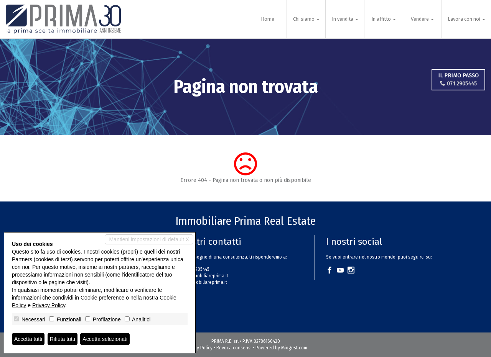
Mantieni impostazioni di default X (149, 239)
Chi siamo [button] (306, 19)
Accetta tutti (28, 339)
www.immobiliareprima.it (201, 282)
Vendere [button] (422, 19)
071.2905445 (458, 83)
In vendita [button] (345, 19)
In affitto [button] (383, 19)
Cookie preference (102, 298)
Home (267, 19)
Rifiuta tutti (62, 339)
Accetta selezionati (104, 339)
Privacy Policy (198, 347)
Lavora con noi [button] (466, 19)
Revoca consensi (234, 347)
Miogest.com (294, 347)
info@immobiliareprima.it (202, 275)
